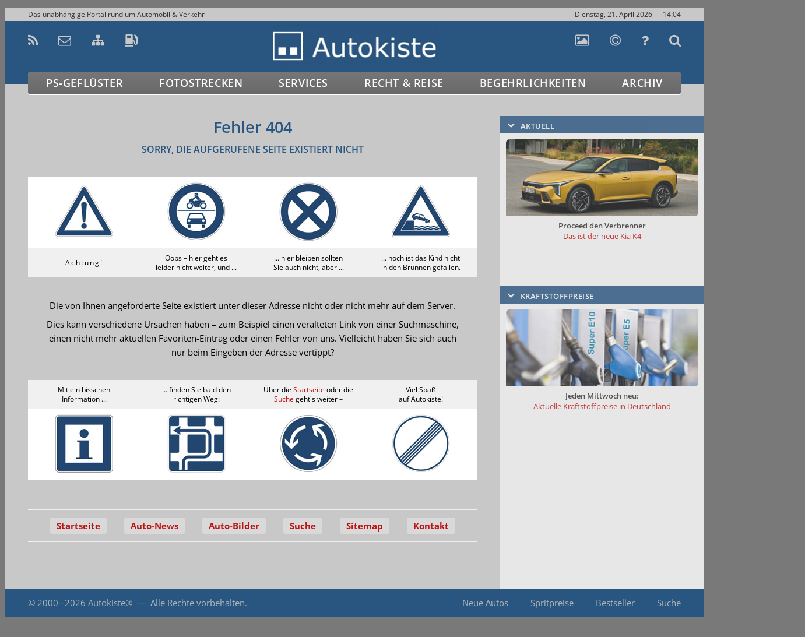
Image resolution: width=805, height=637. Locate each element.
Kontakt (431, 526)
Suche (284, 399)
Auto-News (154, 526)
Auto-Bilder (234, 526)
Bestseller (615, 602)
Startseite (309, 390)
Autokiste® (110, 602)
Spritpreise (552, 602)
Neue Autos (485, 602)
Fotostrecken (200, 83)
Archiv (642, 83)
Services (303, 83)
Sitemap (364, 526)
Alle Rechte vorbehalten (197, 602)
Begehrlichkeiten (533, 83)
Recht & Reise (404, 83)
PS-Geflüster (84, 83)
